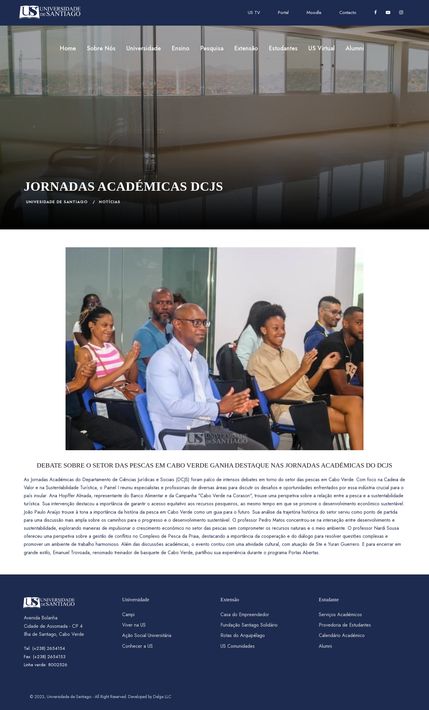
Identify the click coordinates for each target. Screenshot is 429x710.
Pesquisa (211, 48)
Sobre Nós (101, 48)
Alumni (355, 48)
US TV (254, 12)
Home (68, 48)
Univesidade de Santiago (57, 202)
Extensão (246, 48)
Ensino (180, 48)
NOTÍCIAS (109, 202)
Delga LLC (162, 697)
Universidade (143, 48)
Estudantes (283, 48)
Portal (283, 12)
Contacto (347, 12)
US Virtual (321, 48)
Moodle (314, 12)
